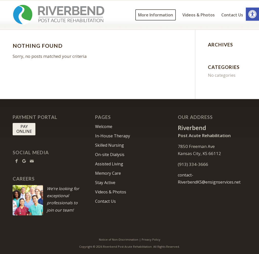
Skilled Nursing (109, 145)
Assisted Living (109, 164)
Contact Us (105, 201)
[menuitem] (155, 15)
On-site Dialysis (109, 154)
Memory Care (108, 173)
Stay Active (105, 182)
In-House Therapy (112, 136)
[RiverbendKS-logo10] (59, 15)
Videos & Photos (110, 192)
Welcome (103, 126)
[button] (252, 14)
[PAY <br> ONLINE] (24, 129)
